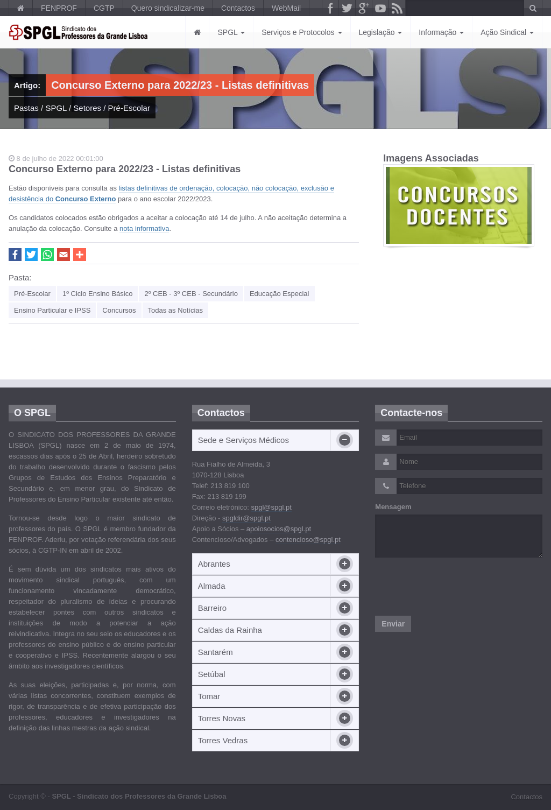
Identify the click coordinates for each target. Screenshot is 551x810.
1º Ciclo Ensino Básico (97, 294)
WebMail (286, 8)
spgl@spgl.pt (271, 507)
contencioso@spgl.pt (308, 540)
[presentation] (457, 587)
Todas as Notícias (175, 310)
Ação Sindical (507, 32)
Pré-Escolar (129, 107)
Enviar (393, 623)
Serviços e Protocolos (302, 32)
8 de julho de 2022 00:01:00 (56, 158)
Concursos (119, 310)
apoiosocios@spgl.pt (278, 529)
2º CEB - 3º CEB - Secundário (191, 294)
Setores (87, 107)
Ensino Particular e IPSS (52, 310)
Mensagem (393, 507)
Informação (441, 32)
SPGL (231, 32)
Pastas (26, 107)
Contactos (238, 8)
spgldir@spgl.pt (246, 518)
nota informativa (144, 228)
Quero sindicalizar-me (167, 8)
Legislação (380, 32)
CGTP (104, 8)
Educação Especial (279, 294)
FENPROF (59, 8)
